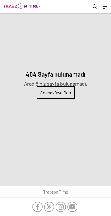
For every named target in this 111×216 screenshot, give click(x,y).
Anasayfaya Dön (55, 92)
